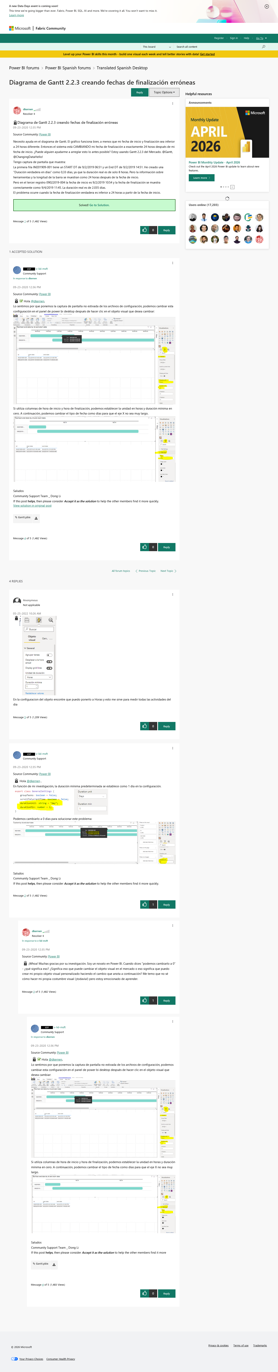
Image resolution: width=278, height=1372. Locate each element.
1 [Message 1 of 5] (25, 221)
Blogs (144, 28)
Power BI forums (24, 67)
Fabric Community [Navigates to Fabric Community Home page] (51, 28)
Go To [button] (259, 38)
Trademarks (260, 1345)
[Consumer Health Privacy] (60, 1358)
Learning (159, 28)
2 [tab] (223, 187)
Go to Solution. (99, 205)
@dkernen (37, 301)
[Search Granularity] (157, 46)
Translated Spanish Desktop (122, 67)
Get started (207, 54)
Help (246, 38)
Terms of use (240, 1345)
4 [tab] (228, 187)
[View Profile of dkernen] (28, 109)
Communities (126, 28)
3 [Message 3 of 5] (34, 991)
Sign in (234, 38)
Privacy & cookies (218, 1345)
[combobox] (221, 46)
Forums (74, 28)
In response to (25, 278)
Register (219, 38)
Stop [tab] (232, 187)
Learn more (16, 15)
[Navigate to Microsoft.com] (20, 28)
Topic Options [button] (163, 92)
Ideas (108, 28)
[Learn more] (202, 177)
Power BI (45, 134)
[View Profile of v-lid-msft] (42, 269)
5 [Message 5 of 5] (25, 717)
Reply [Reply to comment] (166, 547)
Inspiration (92, 28)
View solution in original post (32, 505)
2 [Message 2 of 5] (25, 895)
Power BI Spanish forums (68, 67)
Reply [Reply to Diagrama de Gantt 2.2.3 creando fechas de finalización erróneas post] (166, 230)
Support (175, 28)
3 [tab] (226, 187)
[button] (140, 92)
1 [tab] (221, 187)
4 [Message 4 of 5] (25, 538)
